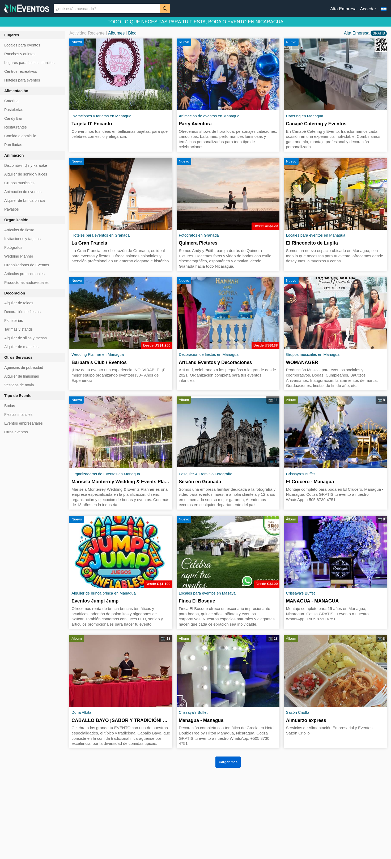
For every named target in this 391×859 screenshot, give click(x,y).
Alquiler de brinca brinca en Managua (103, 593)
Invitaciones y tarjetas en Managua (101, 116)
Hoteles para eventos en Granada (100, 235)
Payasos (11, 209)
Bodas (9, 406)
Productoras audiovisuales (26, 282)
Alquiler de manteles (21, 347)
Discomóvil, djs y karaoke (25, 165)
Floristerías (13, 320)
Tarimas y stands (18, 329)
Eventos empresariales (23, 423)
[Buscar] (165, 8)
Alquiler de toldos (18, 303)
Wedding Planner (18, 256)
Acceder (368, 8)
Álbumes (116, 33)
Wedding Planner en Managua (97, 354)
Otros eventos (16, 432)
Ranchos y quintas (19, 54)
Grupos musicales (19, 183)
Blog (132, 33)
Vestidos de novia (19, 385)
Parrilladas (13, 145)
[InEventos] (26, 9)
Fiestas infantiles (18, 414)
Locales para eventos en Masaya (207, 593)
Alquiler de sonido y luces (25, 174)
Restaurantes (15, 127)
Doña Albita (81, 712)
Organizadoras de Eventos (26, 265)
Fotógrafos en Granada (199, 235)
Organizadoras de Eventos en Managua (105, 474)
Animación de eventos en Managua (209, 116)
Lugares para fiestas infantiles (29, 63)
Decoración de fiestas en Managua (209, 354)
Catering (11, 101)
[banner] (195, 8)
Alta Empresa (343, 8)
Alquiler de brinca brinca (24, 200)
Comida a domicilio (20, 136)
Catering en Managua (304, 116)
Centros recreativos (20, 71)
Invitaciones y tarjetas (22, 239)
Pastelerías (13, 110)
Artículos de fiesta (19, 230)
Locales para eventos (22, 45)
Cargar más (228, 762)
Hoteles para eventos (22, 80)
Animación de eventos (22, 192)
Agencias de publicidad (23, 367)
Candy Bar (13, 118)
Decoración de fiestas (22, 312)
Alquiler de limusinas (21, 376)
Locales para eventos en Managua (315, 235)
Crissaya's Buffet (300, 474)
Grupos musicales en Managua (312, 354)
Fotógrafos (13, 247)
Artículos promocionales (24, 274)
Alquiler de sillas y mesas (25, 338)
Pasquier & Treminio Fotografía (205, 474)
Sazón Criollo (297, 712)
